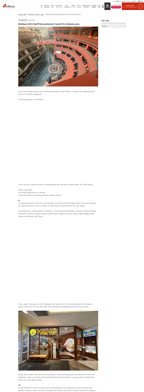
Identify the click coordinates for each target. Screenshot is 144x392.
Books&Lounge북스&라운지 (86, 6)
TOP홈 (41, 6)
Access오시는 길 (79, 6)
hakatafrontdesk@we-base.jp (15, 378)
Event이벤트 (99, 6)
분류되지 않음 (23, 20)
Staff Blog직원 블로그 (94, 6)
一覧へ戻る (58, 304)
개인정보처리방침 (12, 381)
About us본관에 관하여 (47, 6)
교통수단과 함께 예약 (116, 7)
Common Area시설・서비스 (58, 6)
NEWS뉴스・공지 (73, 6)
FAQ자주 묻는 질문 (67, 6)
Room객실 (52, 6)
